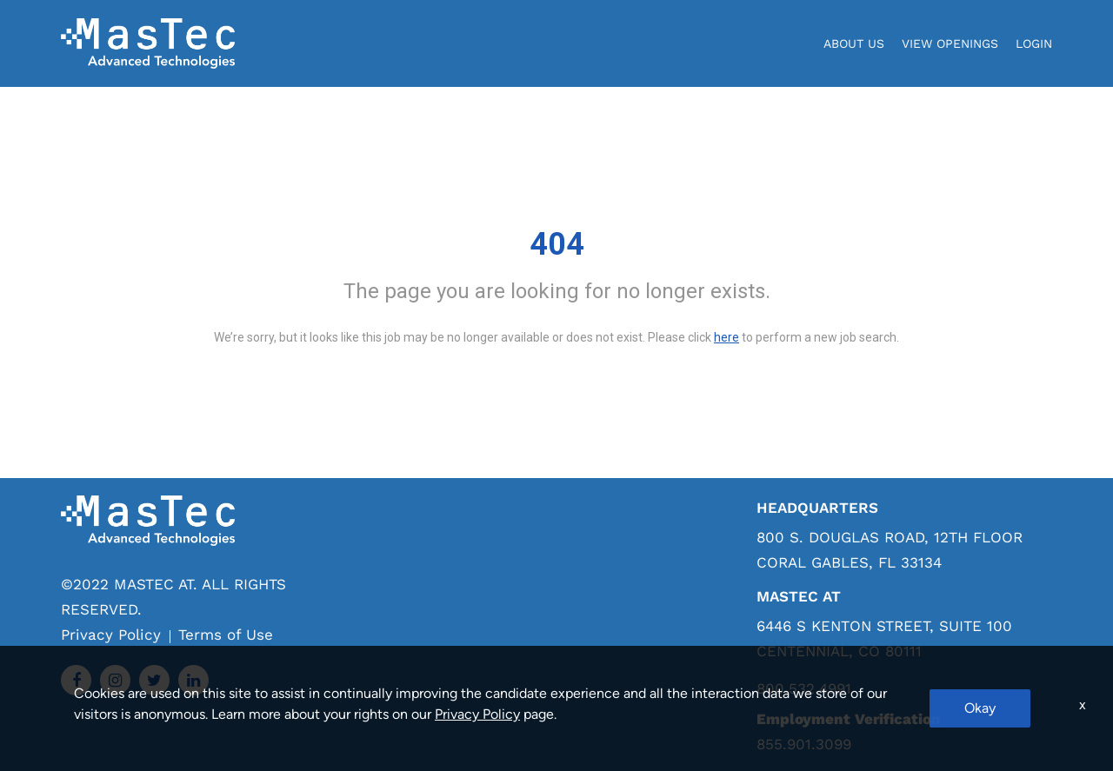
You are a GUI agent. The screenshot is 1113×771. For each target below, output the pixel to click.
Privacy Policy (111, 634)
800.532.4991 (803, 688)
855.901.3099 (803, 744)
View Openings (950, 43)
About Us (853, 43)
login (1034, 43)
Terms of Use (225, 634)
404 (557, 244)
